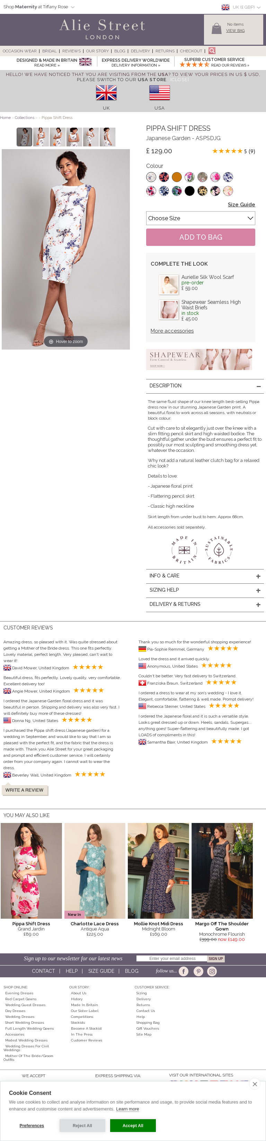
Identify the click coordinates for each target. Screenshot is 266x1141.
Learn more (127, 1109)
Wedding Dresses (19, 1017)
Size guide (101, 971)
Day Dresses (15, 1011)
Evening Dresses (19, 993)
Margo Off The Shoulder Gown (222, 926)
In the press (81, 1034)
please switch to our (121, 79)
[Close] (179, 79)
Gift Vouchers (147, 1028)
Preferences (32, 1125)
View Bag (235, 30)
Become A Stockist (86, 1028)
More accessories (172, 331)
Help (72, 971)
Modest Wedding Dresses (26, 1040)
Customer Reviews (86, 1040)
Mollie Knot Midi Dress (158, 923)
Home (5, 117)
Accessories (14, 1034)
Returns (165, 51)
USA (159, 108)
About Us (78, 993)
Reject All (82, 1125)
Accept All (133, 1125)
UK (106, 108)
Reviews (71, 51)
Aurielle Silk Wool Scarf (207, 277)
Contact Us (145, 1011)
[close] (254, 1084)
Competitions (82, 1017)
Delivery (140, 51)
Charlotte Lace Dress (95, 923)
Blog (119, 51)
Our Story (97, 51)
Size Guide (241, 204)
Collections (25, 117)
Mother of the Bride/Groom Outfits (28, 1058)
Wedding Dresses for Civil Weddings (26, 1048)
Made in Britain (84, 1005)
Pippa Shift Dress (31, 923)
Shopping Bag (148, 1022)
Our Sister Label (84, 1011)
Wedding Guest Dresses (25, 1005)
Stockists (78, 1022)
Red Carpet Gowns (20, 999)
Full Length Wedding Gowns (29, 1028)
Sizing (141, 993)
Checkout (191, 51)
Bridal (49, 51)
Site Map (143, 1034)
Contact (43, 971)
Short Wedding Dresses (24, 1022)
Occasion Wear (20, 51)
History (76, 999)
